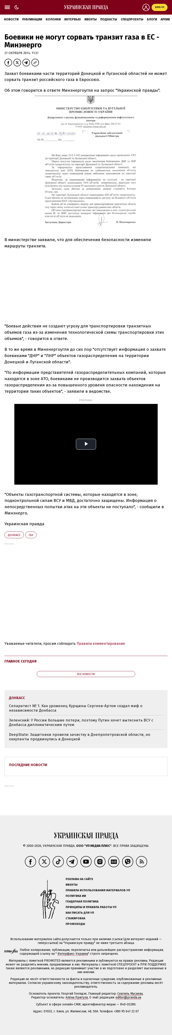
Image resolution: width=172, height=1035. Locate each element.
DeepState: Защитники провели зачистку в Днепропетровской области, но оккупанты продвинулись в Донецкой (79, 736)
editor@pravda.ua (128, 997)
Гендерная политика (82, 901)
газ (31, 535)
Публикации (32, 19)
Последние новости (28, 765)
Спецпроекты (132, 19)
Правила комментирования (101, 643)
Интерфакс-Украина (73, 954)
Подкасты (108, 19)
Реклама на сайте (79, 879)
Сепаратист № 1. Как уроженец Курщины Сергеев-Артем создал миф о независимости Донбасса (75, 708)
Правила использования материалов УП (98, 890)
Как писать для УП (80, 912)
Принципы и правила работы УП (91, 907)
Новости (11, 19)
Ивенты (90, 19)
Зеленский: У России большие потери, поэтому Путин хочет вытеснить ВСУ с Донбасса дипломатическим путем (81, 722)
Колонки (53, 19)
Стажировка (75, 918)
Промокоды (75, 924)
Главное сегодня (20, 661)
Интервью (72, 19)
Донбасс (14, 535)
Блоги (152, 19)
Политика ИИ (76, 896)
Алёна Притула (77, 997)
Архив (165, 19)
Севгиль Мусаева (130, 994)
